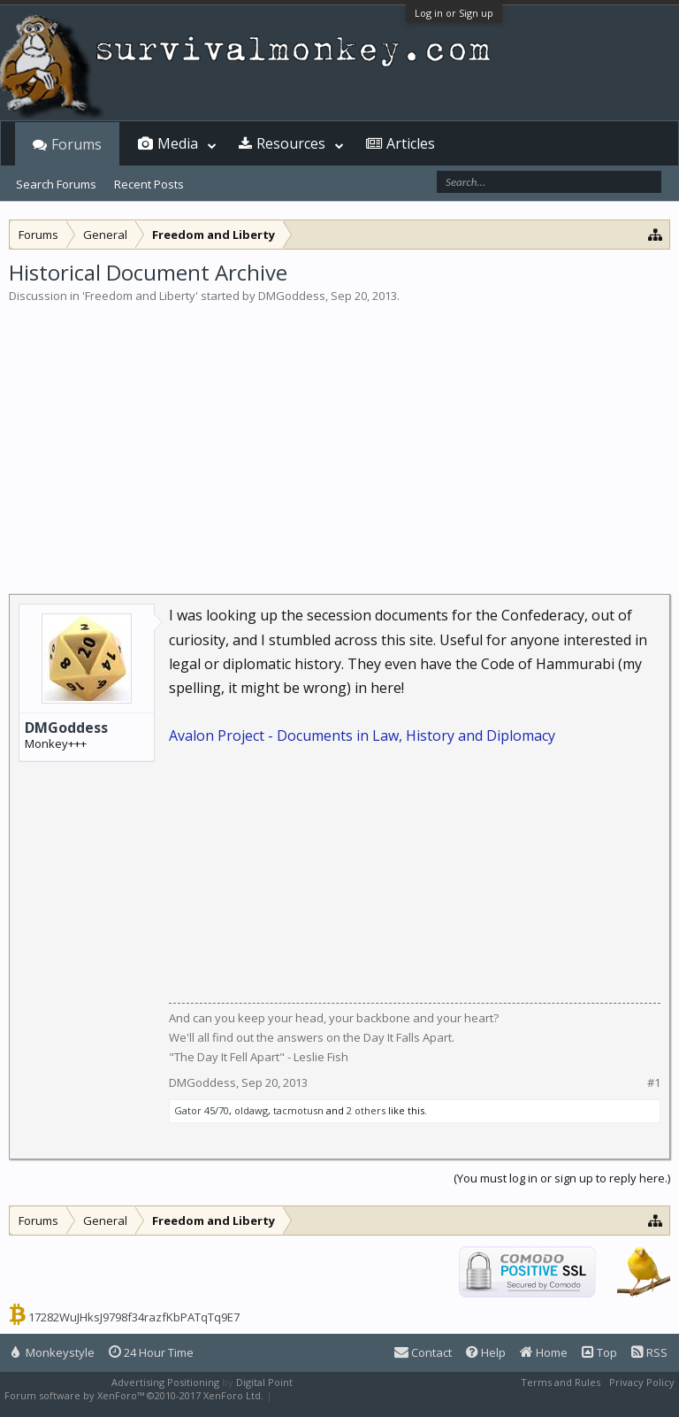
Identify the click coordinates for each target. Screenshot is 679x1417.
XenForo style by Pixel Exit (337, 1395)
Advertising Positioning (165, 1382)
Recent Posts (149, 184)
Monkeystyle (53, 1352)
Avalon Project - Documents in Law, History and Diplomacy (362, 735)
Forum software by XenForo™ (133, 1395)
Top (599, 1352)
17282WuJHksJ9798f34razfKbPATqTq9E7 (134, 1317)
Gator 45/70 (201, 1110)
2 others (366, 1110)
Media (177, 143)
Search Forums (56, 184)
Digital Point (264, 1382)
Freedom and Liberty (140, 296)
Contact (423, 1352)
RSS (649, 1352)
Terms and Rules (560, 1382)
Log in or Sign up (454, 12)
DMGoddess (291, 296)
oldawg (251, 1110)
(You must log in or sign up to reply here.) (562, 1178)
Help (486, 1352)
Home (544, 1352)
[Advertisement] (339, 437)
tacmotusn (298, 1110)
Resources (290, 143)
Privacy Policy (642, 1382)
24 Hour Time (151, 1352)
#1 (653, 1082)
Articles (410, 143)
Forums (76, 144)
